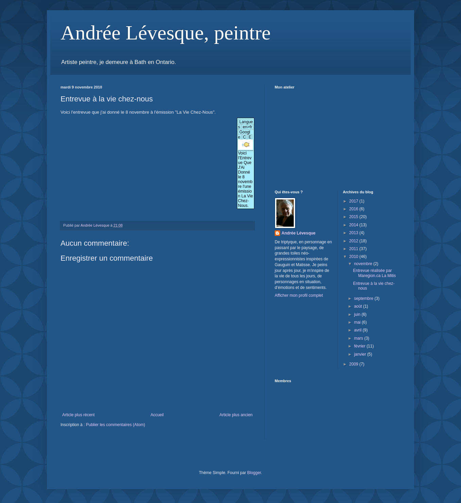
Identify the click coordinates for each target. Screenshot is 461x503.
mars (359, 338)
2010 (354, 256)
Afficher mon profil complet (299, 295)
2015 (354, 216)
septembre (364, 298)
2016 (354, 209)
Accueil (157, 414)
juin (357, 314)
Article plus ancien (236, 414)
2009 (354, 364)
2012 (354, 241)
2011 (354, 248)
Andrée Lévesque (298, 233)
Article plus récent (78, 414)
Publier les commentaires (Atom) (115, 424)
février (360, 346)
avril (358, 330)
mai (358, 322)
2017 (354, 201)
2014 (354, 225)
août (358, 306)
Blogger (254, 472)
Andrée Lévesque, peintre (166, 32)
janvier (360, 354)
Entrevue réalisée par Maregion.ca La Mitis (374, 273)
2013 (354, 232)
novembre (363, 263)
